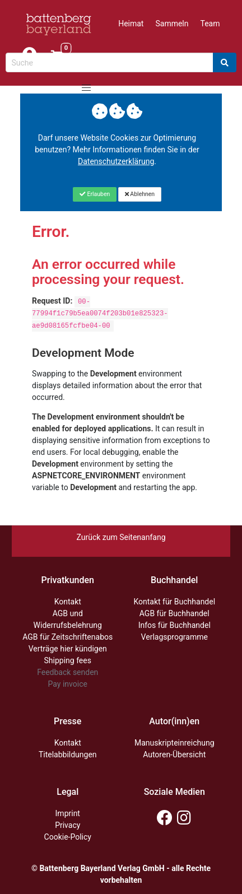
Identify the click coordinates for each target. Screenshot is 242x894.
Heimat (130, 23)
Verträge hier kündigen (68, 648)
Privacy (67, 825)
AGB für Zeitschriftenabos (67, 636)
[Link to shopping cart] (57, 55)
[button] (86, 88)
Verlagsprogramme (174, 636)
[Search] (224, 62)
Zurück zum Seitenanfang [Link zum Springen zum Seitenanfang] (120, 537)
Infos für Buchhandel (174, 625)
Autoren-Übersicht (174, 754)
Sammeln (171, 23)
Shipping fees (67, 660)
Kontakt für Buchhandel (174, 601)
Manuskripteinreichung (174, 742)
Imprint (67, 813)
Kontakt (67, 601)
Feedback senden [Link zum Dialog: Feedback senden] (67, 672)
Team (210, 23)
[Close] (94, 194)
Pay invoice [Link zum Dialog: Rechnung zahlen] (67, 683)
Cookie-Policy (67, 836)
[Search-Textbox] (109, 62)
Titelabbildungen (68, 754)
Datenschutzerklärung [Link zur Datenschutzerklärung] (116, 161)
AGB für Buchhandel (174, 613)
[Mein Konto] (29, 55)
